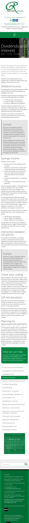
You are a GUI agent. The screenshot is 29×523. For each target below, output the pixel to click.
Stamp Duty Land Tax (8, 423)
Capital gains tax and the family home (13, 371)
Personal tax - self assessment (11, 408)
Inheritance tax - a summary (10, 391)
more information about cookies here (12, 480)
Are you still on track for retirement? (12, 367)
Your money (9, 53)
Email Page (11, 497)
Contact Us (13, 494)
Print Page (6, 497)
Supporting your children (9, 430)
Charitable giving (7, 387)
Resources (3, 53)
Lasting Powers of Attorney (10, 401)
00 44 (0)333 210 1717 (15, 24)
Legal (9, 494)
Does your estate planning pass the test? (14, 381)
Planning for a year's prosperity (11, 416)
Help (19, 496)
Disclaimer (6, 496)
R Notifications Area (10, 17)
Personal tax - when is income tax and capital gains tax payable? (13, 412)
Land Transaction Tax (8, 398)
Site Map (23, 496)
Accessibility (18, 494)
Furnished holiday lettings (9, 384)
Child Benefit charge (8, 374)
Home (5, 494)
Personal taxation (17, 53)
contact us (8, 357)
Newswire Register (20, 17)
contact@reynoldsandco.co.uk (13, 488)
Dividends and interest (8, 377)
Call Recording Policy (13, 496)
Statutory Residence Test (9, 426)
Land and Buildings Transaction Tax (12, 394)
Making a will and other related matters (13, 404)
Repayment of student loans (10, 419)
